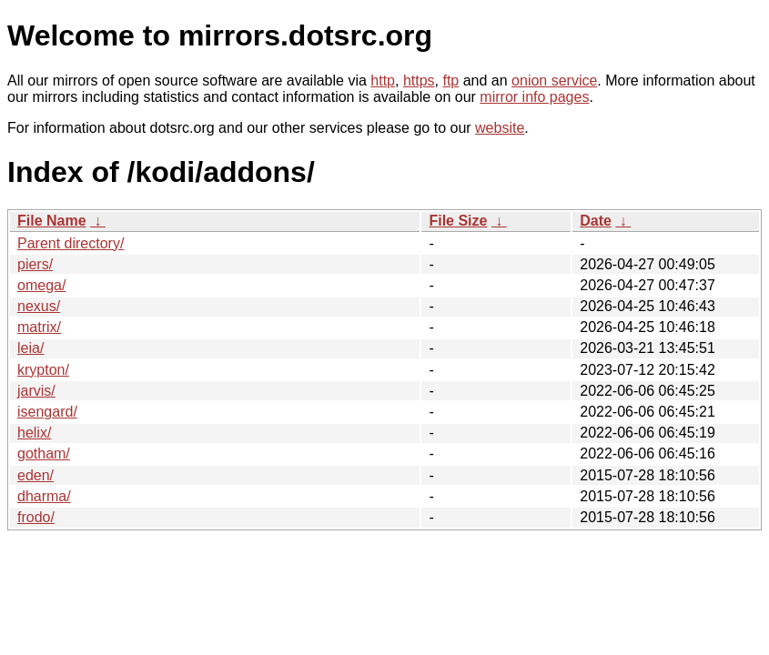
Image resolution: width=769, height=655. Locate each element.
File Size (458, 220)
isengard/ (47, 411)
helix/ (34, 432)
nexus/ (38, 306)
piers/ (35, 264)
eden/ (35, 475)
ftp (450, 80)
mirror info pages (534, 97)
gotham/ (43, 453)
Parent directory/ (70, 243)
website (499, 128)
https (419, 80)
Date (596, 220)
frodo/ (36, 517)
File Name (51, 220)
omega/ (41, 285)
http (382, 80)
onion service (554, 80)
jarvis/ (36, 390)
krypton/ (43, 370)
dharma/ (44, 496)
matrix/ (39, 327)
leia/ (30, 348)
